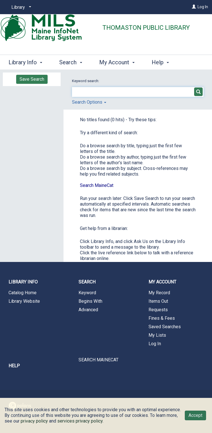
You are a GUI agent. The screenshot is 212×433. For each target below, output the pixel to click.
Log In (203, 7)
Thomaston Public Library (146, 27)
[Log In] (194, 7)
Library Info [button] (25, 61)
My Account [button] (117, 61)
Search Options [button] (89, 102)
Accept (195, 415)
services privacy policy (80, 421)
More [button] (163, 62)
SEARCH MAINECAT (98, 359)
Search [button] (70, 61)
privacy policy (34, 421)
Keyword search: (86, 81)
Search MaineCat (96, 185)
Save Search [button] (32, 79)
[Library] (20, 7)
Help (14, 365)
